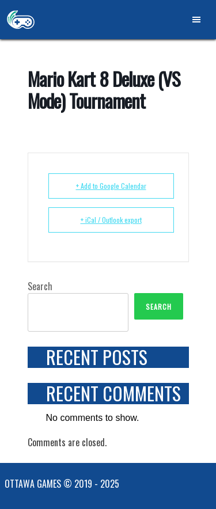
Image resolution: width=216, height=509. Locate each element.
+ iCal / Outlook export (111, 220)
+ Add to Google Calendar (111, 186)
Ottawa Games (20, 19)
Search (40, 286)
